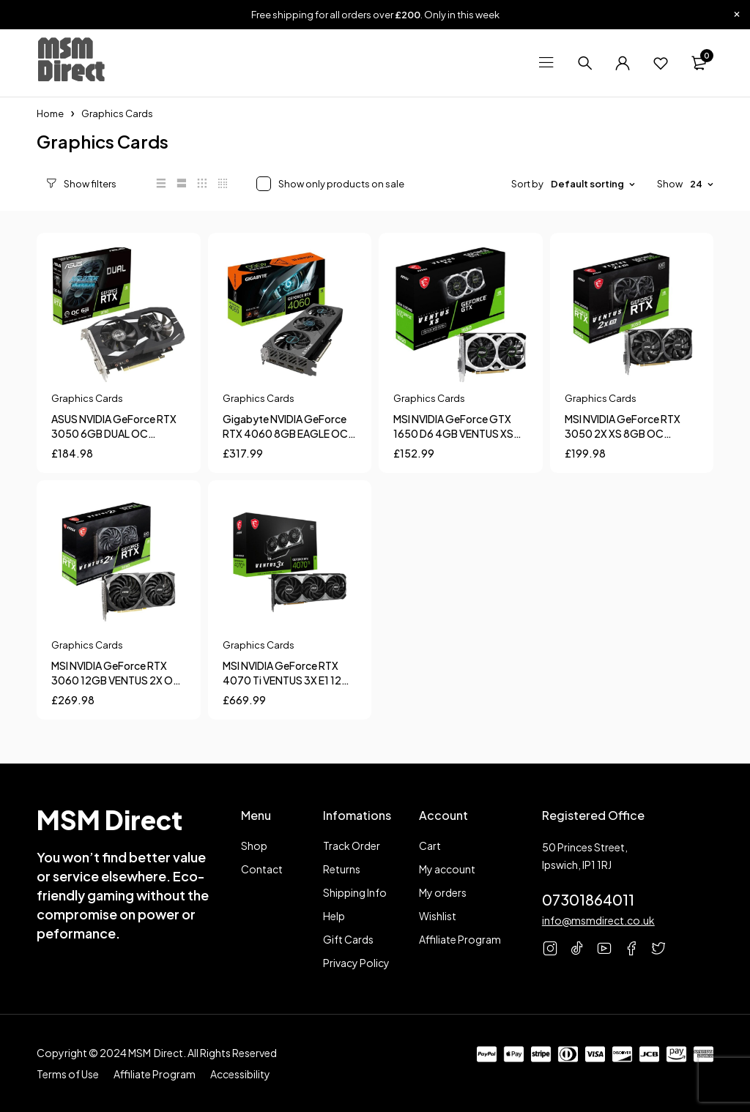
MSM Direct (70, 59)
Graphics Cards (87, 398)
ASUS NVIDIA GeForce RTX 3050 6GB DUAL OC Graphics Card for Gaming (114, 433)
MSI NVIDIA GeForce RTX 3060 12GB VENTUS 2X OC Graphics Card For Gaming (116, 680)
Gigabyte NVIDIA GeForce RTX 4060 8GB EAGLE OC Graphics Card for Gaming (286, 433)
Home (50, 113)
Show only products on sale (324, 184)
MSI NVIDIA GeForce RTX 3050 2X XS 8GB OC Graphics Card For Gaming (628, 433)
